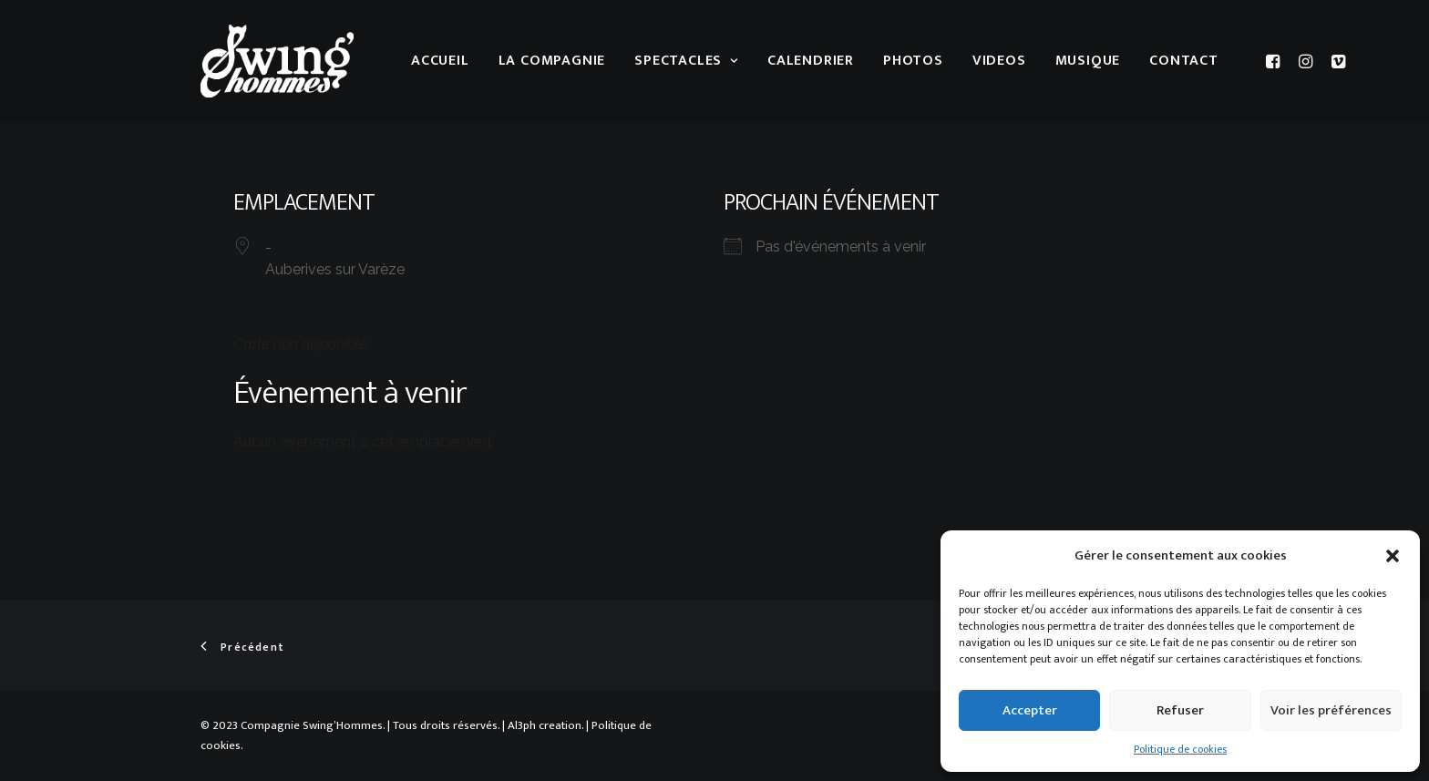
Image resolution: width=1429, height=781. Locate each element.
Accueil (440, 60)
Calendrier (810, 60)
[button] (1392, 556)
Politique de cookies (1180, 749)
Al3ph (522, 725)
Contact (1183, 60)
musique (1088, 60)
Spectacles (686, 60)
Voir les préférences (1331, 710)
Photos (913, 60)
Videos (999, 60)
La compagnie (552, 60)
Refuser (1180, 710)
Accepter (1029, 710)
